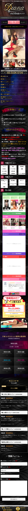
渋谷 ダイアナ (17, 314)
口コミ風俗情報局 (16, 211)
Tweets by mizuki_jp (6, 326)
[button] (24, 42)
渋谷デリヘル (9, 211)
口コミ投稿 (14, 386)
